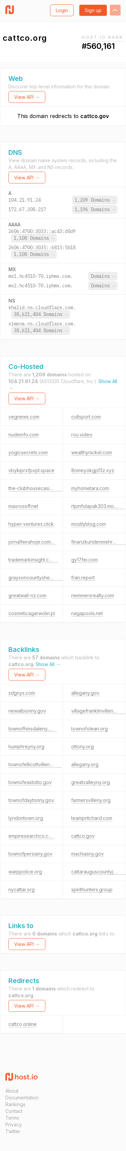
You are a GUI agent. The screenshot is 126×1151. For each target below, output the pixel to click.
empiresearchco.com (31, 836)
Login (62, 10)
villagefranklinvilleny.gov (98, 711)
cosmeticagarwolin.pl (31, 613)
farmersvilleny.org (91, 800)
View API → (27, 97)
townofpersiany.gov (30, 854)
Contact (14, 1111)
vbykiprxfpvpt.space (31, 470)
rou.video (81, 434)
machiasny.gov (87, 854)
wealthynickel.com (91, 452)
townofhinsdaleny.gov (32, 728)
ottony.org (82, 746)
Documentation (22, 1097)
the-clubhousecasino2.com (38, 488)
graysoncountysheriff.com (37, 577)
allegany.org (84, 764)
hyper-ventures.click (31, 524)
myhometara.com (90, 488)
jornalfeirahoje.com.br (32, 542)
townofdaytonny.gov (31, 800)
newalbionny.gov (27, 711)
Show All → (48, 664)
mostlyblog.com (88, 524)
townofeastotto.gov (30, 782)
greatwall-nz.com (27, 595)
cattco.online (22, 1024)
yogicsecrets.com (28, 452)
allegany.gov (85, 693)
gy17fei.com (84, 560)
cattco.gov (94, 116)
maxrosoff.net (23, 506)
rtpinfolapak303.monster (98, 506)
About (11, 1091)
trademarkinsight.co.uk (33, 560)
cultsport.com (86, 417)
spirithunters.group (92, 889)
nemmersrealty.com (92, 595)
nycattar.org (21, 889)
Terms (12, 1118)
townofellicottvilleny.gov (35, 764)
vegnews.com (23, 417)
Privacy (13, 1124)
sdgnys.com (21, 693)
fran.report (83, 577)
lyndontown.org (25, 818)
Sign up (93, 10)
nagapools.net (87, 613)
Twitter (12, 1131)
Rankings (15, 1104)
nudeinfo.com (23, 434)
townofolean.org (89, 728)
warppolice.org (25, 871)
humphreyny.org (26, 746)
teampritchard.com (91, 818)
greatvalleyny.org (90, 782)
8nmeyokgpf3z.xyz (92, 470)
